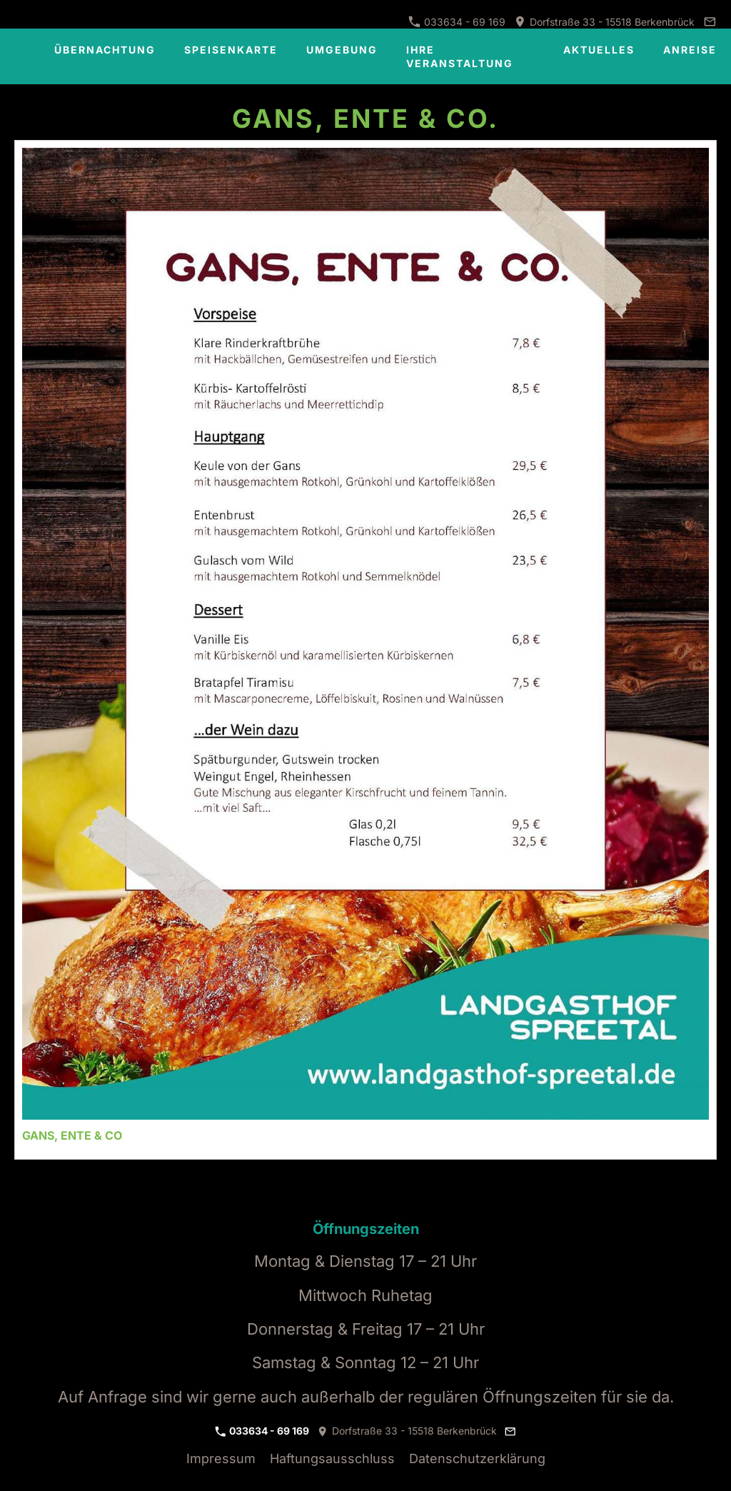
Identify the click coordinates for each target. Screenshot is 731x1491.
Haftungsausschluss (332, 1458)
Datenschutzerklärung (477, 1458)
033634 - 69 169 (456, 22)
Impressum (221, 1458)
